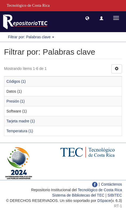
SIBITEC (115, 195)
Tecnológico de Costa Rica (100, 190)
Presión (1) (15, 101)
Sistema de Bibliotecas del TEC (78, 195)
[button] (87, 17)
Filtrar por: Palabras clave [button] (31, 37)
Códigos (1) (16, 81)
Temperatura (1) (19, 131)
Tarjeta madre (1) (20, 121)
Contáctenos (111, 184)
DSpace (104, 200)
